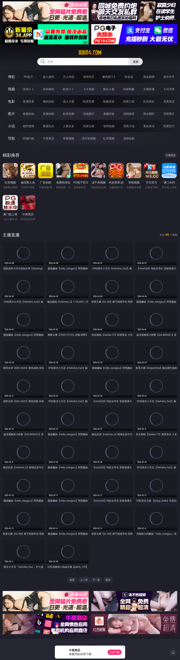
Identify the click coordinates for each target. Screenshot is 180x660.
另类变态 (169, 101)
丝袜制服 (128, 89)
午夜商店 (48, 138)
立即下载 (115, 652)
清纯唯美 (128, 114)
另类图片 (169, 114)
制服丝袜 (108, 101)
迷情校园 (108, 126)
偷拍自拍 (48, 101)
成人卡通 (68, 101)
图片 (11, 113)
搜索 (136, 62)
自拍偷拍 (48, 89)
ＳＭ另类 (169, 89)
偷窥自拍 (28, 114)
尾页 (107, 579)
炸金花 (129, 77)
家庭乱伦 (48, 126)
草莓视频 (68, 138)
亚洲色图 (48, 114)
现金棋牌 (149, 77)
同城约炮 (28, 138)
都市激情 (28, 126)
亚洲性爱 (28, 101)
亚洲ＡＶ (28, 89)
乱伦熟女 (149, 101)
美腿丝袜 (108, 114)
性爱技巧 (169, 126)
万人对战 (68, 77)
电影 (11, 101)
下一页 (96, 579)
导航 (11, 138)
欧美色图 (68, 114)
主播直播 (149, 89)
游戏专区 (88, 77)
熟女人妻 (108, 89)
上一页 (84, 579)
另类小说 (128, 126)
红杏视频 (108, 138)
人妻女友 (68, 126)
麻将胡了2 (108, 77)
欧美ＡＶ (68, 89)
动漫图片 (88, 114)
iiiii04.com (89, 52)
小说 (11, 126)
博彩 (11, 76)
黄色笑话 (149, 126)
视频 (11, 89)
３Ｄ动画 (88, 89)
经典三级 (128, 101)
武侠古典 (88, 126)
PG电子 (28, 77)
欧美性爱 (88, 101)
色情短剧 (128, 138)
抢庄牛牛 (169, 77)
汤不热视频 (89, 138)
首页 (72, 579)
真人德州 (48, 77)
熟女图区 (149, 114)
